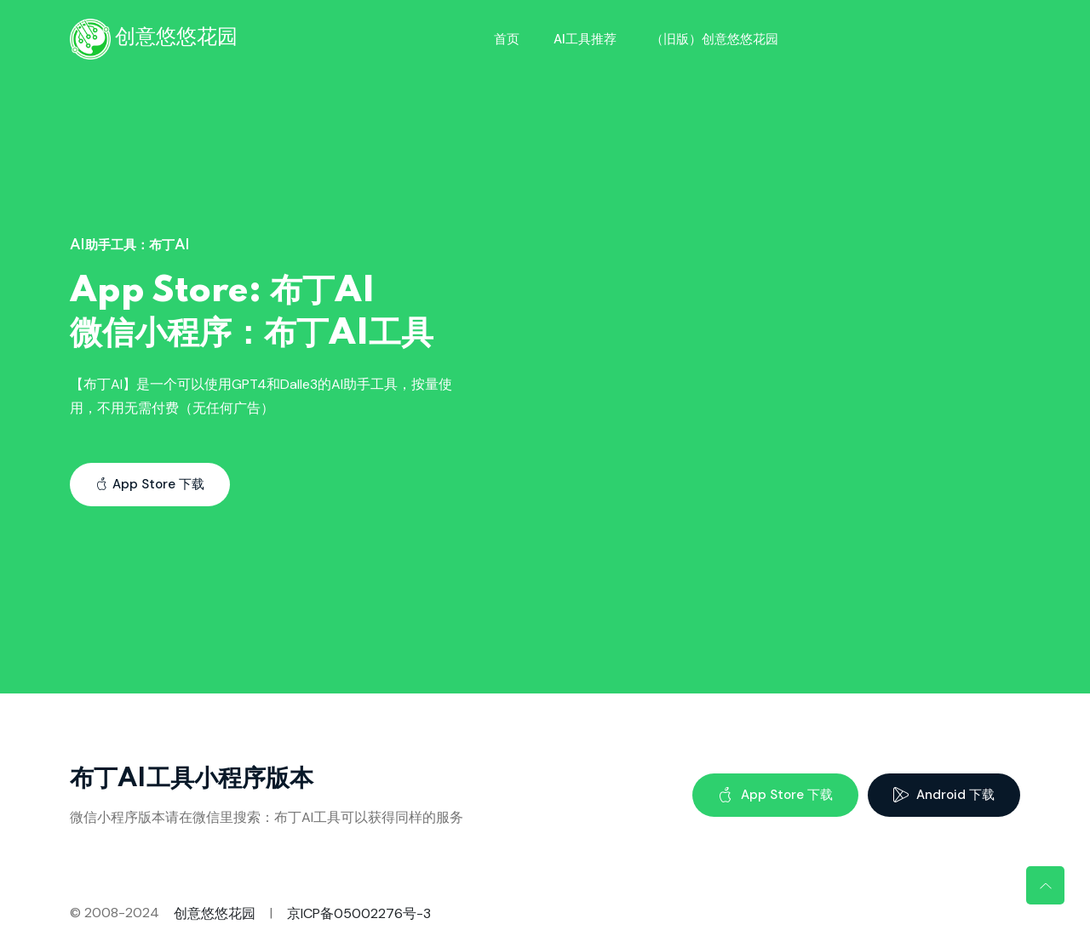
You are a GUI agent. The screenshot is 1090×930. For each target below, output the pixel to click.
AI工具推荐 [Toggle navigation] (585, 39)
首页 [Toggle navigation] (506, 39)
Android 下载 (944, 794)
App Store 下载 (149, 484)
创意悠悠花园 (214, 913)
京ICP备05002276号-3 (359, 913)
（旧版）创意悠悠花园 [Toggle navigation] (714, 39)
